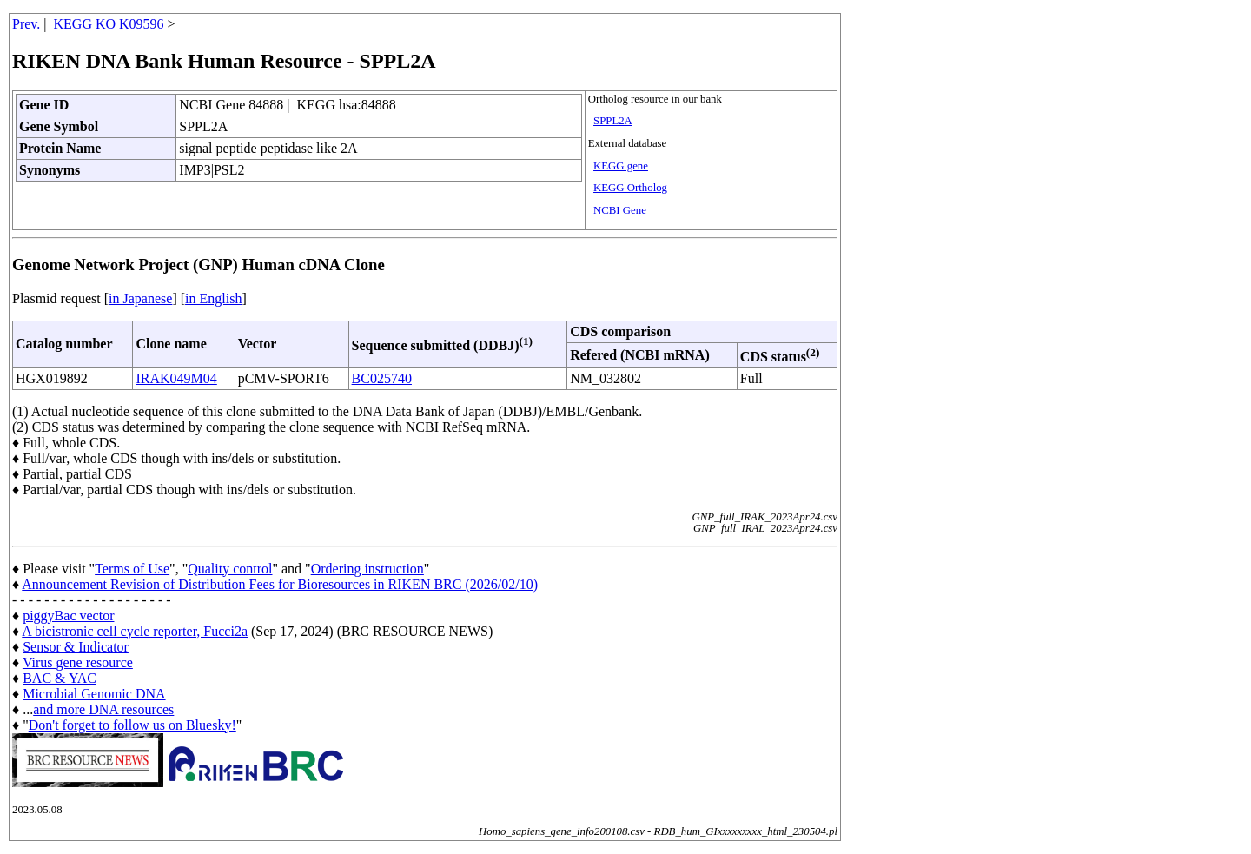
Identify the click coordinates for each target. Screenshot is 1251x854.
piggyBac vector (68, 615)
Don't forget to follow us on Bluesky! (132, 725)
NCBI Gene (619, 210)
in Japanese (140, 298)
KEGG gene (620, 166)
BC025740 (382, 378)
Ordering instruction (367, 568)
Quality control (230, 568)
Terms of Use (132, 568)
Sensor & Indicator (76, 646)
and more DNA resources (103, 709)
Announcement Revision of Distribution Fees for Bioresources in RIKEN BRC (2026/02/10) (280, 584)
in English (213, 298)
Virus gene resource (78, 662)
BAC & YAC (59, 678)
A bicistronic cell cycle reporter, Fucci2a (135, 631)
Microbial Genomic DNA (94, 693)
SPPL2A (612, 121)
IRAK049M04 (176, 378)
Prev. (26, 24)
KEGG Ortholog (630, 188)
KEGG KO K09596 (109, 24)
